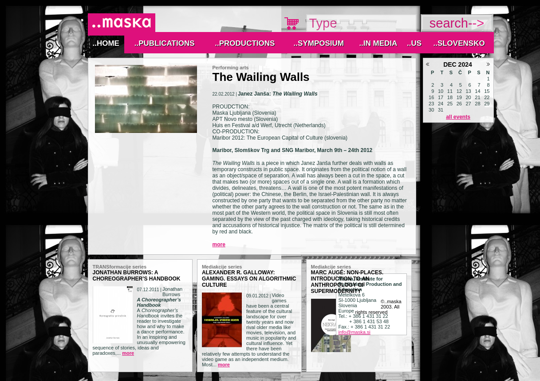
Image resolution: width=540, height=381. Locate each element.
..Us (414, 43)
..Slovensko (459, 43)
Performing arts (231, 67)
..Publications (164, 43)
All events (458, 117)
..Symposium (319, 43)
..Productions (245, 43)
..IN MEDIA (378, 43)
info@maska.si (355, 332)
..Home (105, 43)
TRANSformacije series (120, 266)
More (219, 244)
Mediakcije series (222, 266)
